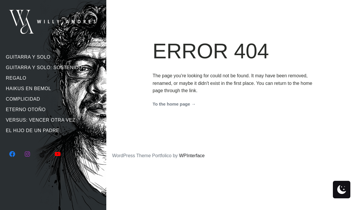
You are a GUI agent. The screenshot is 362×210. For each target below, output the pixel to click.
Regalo (16, 78)
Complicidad (23, 99)
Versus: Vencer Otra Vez (40, 120)
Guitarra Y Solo (28, 57)
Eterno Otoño (26, 109)
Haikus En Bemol (28, 88)
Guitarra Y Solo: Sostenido (44, 67)
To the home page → (174, 104)
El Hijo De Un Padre (32, 130)
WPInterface (192, 155)
